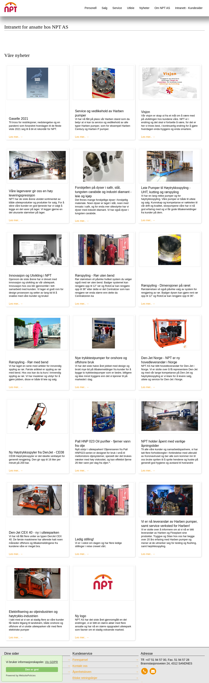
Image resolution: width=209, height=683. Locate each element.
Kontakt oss (79, 665)
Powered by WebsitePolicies (21, 675)
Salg (104, 8)
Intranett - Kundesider (189, 8)
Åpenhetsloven (81, 671)
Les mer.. (14, 136)
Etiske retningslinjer (84, 678)
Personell (91, 8)
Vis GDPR (51, 662)
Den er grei (32, 669)
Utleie (130, 8)
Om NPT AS (162, 8)
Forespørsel (80, 659)
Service (117, 8)
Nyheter (144, 8)
